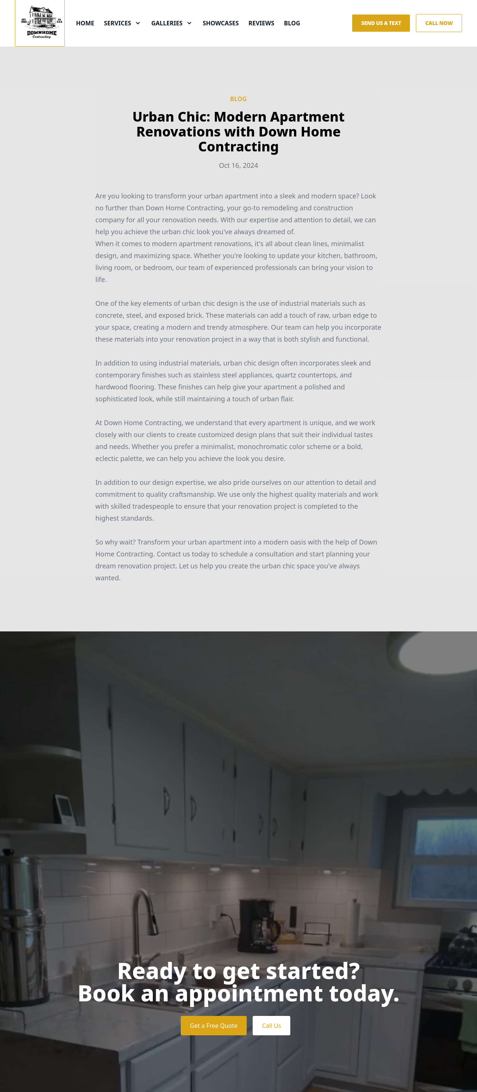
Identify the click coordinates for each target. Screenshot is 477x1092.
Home (95, 33)
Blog (302, 33)
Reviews (272, 33)
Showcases (231, 33)
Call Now (439, 32)
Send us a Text (381, 32)
